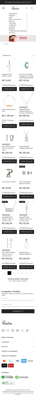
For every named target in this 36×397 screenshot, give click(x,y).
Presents (18, 29)
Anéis (18, 17)
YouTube (17, 330)
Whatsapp (22, 330)
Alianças (18, 16)
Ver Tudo (18, 33)
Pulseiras (18, 27)
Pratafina (15, 8)
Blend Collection (18, 19)
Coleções (18, 23)
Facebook (3, 330)
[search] (27, 8)
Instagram (8, 330)
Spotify (27, 330)
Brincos (18, 21)
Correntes (18, 25)
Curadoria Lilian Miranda (18, 31)
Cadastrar (18, 311)
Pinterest (12, 330)
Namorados (18, 14)
